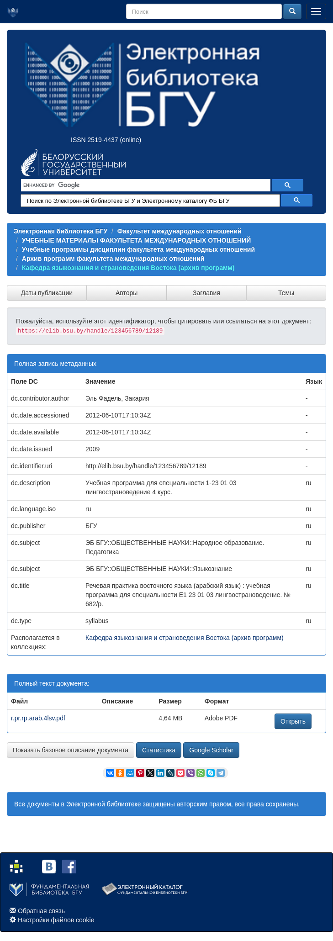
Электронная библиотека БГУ (60, 231)
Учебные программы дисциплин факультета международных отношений (138, 249)
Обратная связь (41, 911)
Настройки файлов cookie (56, 920)
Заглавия (206, 292)
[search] (144, 185)
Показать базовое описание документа (70, 750)
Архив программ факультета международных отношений (113, 258)
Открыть (293, 721)
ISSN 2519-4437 (94, 139)
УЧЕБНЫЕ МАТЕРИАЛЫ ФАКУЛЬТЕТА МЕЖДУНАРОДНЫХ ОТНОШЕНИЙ (136, 240)
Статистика (159, 750)
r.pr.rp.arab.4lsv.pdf (38, 718)
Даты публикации (47, 292)
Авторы (126, 292)
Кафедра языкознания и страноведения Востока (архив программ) (128, 267)
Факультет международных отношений (179, 231)
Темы (286, 292)
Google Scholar (211, 750)
